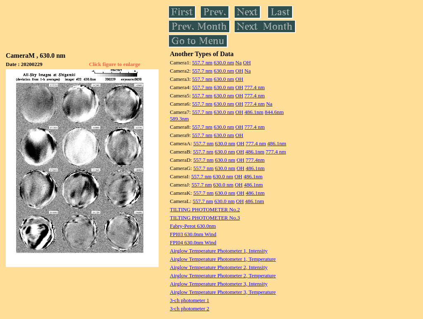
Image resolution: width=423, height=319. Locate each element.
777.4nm (255, 160)
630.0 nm (224, 62)
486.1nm (254, 112)
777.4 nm (255, 87)
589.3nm (179, 119)
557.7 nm (202, 62)
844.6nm (274, 112)
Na (238, 62)
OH (247, 62)
